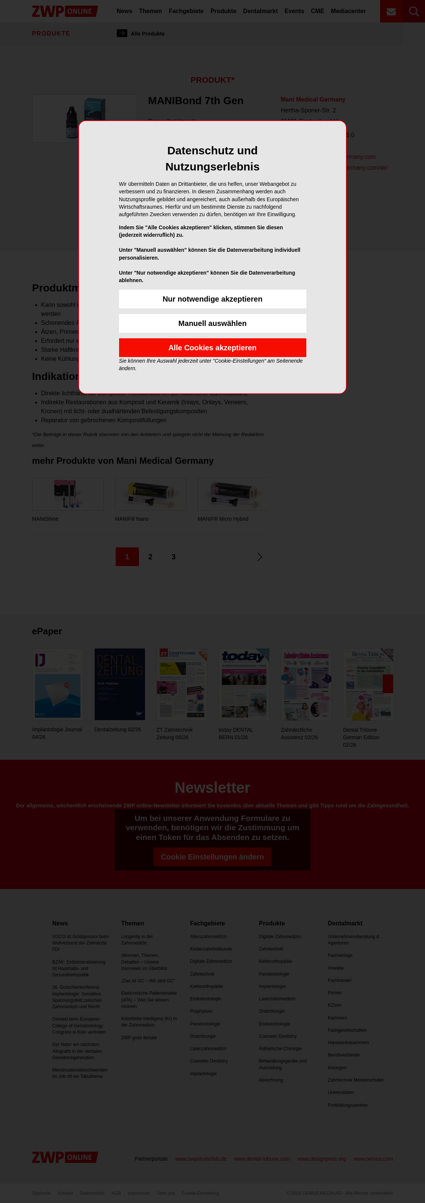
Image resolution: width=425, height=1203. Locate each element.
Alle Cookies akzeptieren (213, 348)
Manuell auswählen (212, 323)
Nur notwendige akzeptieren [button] (212, 299)
